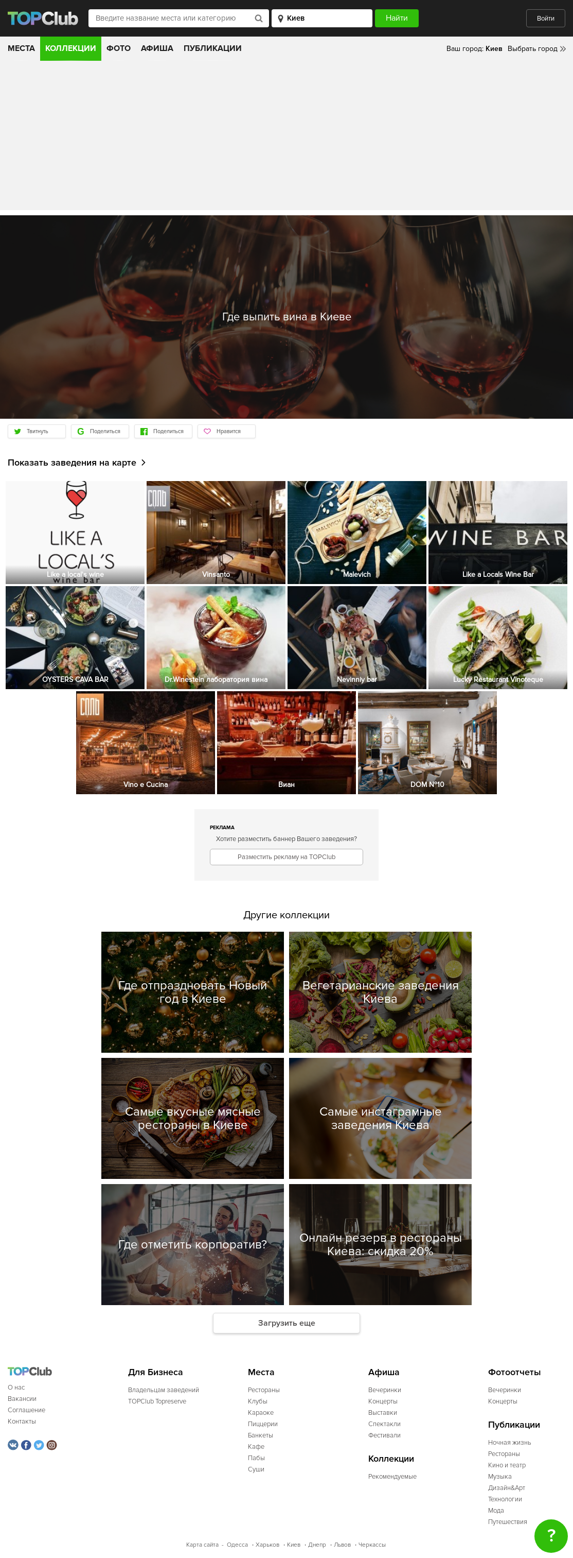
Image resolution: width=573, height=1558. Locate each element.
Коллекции (70, 48)
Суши (256, 1469)
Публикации (213, 48)
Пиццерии (263, 1424)
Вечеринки (384, 1390)
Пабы (256, 1458)
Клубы (257, 1401)
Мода (496, 1510)
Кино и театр (507, 1465)
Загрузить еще (286, 1323)
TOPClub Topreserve (157, 1401)
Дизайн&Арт (506, 1488)
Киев (293, 1545)
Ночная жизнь (509, 1443)
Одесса (237, 1545)
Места (21, 48)
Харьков (267, 1545)
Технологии (505, 1499)
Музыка (500, 1477)
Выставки (382, 1413)
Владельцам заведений (163, 1390)
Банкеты (260, 1435)
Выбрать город (533, 48)
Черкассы (372, 1545)
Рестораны (264, 1390)
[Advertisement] (286, 138)
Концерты (383, 1401)
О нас (16, 1387)
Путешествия (507, 1522)
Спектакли (384, 1424)
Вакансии (22, 1399)
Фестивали (384, 1435)
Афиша (157, 48)
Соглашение (26, 1410)
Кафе (256, 1447)
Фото (118, 48)
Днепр (317, 1545)
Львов (342, 1545)
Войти (545, 18)
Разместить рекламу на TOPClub (286, 857)
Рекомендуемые (392, 1477)
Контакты (22, 1421)
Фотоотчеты (514, 1372)
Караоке (261, 1413)
